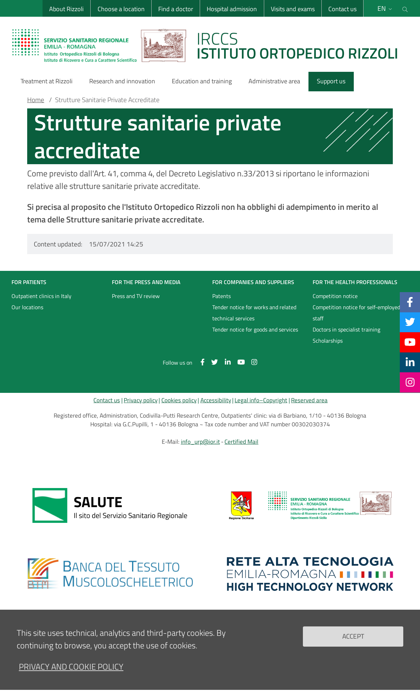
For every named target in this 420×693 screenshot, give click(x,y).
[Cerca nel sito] (405, 8)
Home (35, 99)
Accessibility (215, 400)
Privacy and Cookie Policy (71, 666)
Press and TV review (136, 296)
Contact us (342, 9)
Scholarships (328, 340)
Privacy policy (141, 400)
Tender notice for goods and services (255, 329)
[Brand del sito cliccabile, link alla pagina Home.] (209, 45)
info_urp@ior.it (200, 441)
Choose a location (120, 9)
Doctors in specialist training (346, 329)
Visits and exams (293, 9)
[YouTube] (409, 342)
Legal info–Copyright (261, 400)
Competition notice (335, 296)
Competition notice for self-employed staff (356, 312)
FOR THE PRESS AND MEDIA (146, 282)
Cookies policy (179, 400)
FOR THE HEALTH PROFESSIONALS (355, 282)
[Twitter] (410, 322)
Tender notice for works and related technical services (254, 312)
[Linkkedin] (410, 362)
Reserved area (309, 400)
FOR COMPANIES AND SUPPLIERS (253, 282)
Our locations (27, 307)
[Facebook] (410, 302)
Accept (353, 636)
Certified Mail (241, 441)
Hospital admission (232, 9)
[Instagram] (410, 382)
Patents (221, 296)
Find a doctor (175, 9)
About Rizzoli (66, 9)
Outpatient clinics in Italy (41, 296)
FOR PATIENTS (29, 282)
